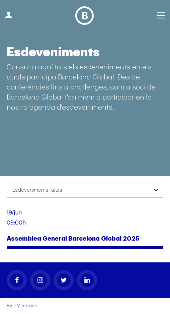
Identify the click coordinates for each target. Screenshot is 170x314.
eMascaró (25, 305)
